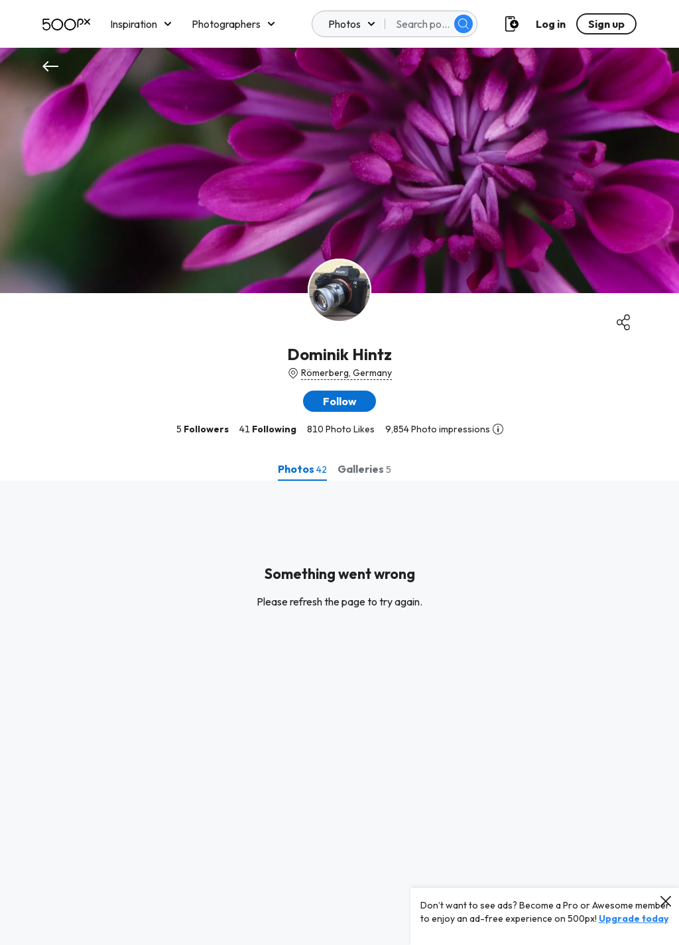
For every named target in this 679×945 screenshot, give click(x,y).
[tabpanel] (339, 713)
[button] (339, 401)
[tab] (302, 469)
